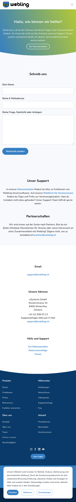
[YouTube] (43, 449)
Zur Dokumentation (38, 46)
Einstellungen (34, 485)
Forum (38, 354)
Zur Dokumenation (38, 346)
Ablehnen (27, 492)
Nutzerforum (44, 392)
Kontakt (5, 421)
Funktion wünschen (11, 408)
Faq (40, 408)
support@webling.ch (38, 274)
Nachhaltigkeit (9, 442)
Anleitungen (43, 387)
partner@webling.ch (45, 235)
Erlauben (13, 492)
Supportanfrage (45, 402)
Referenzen (7, 402)
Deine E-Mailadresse (13, 98)
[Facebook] (35, 449)
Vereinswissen (44, 432)
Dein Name (8, 84)
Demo (5, 387)
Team (4, 432)
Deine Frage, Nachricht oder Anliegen (22, 112)
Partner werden (9, 437)
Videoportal (43, 397)
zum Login (38, 456)
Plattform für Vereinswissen (58, 193)
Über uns (6, 427)
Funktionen (7, 392)
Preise (5, 397)
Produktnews (44, 421)
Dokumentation (25, 189)
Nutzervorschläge (38, 350)
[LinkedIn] (39, 449)
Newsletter (43, 427)
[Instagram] (31, 449)
